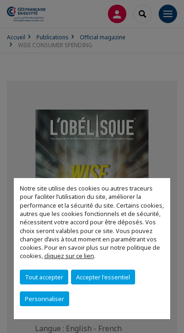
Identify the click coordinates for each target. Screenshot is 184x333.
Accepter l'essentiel (103, 277)
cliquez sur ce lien (69, 256)
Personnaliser (44, 299)
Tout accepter (44, 277)
